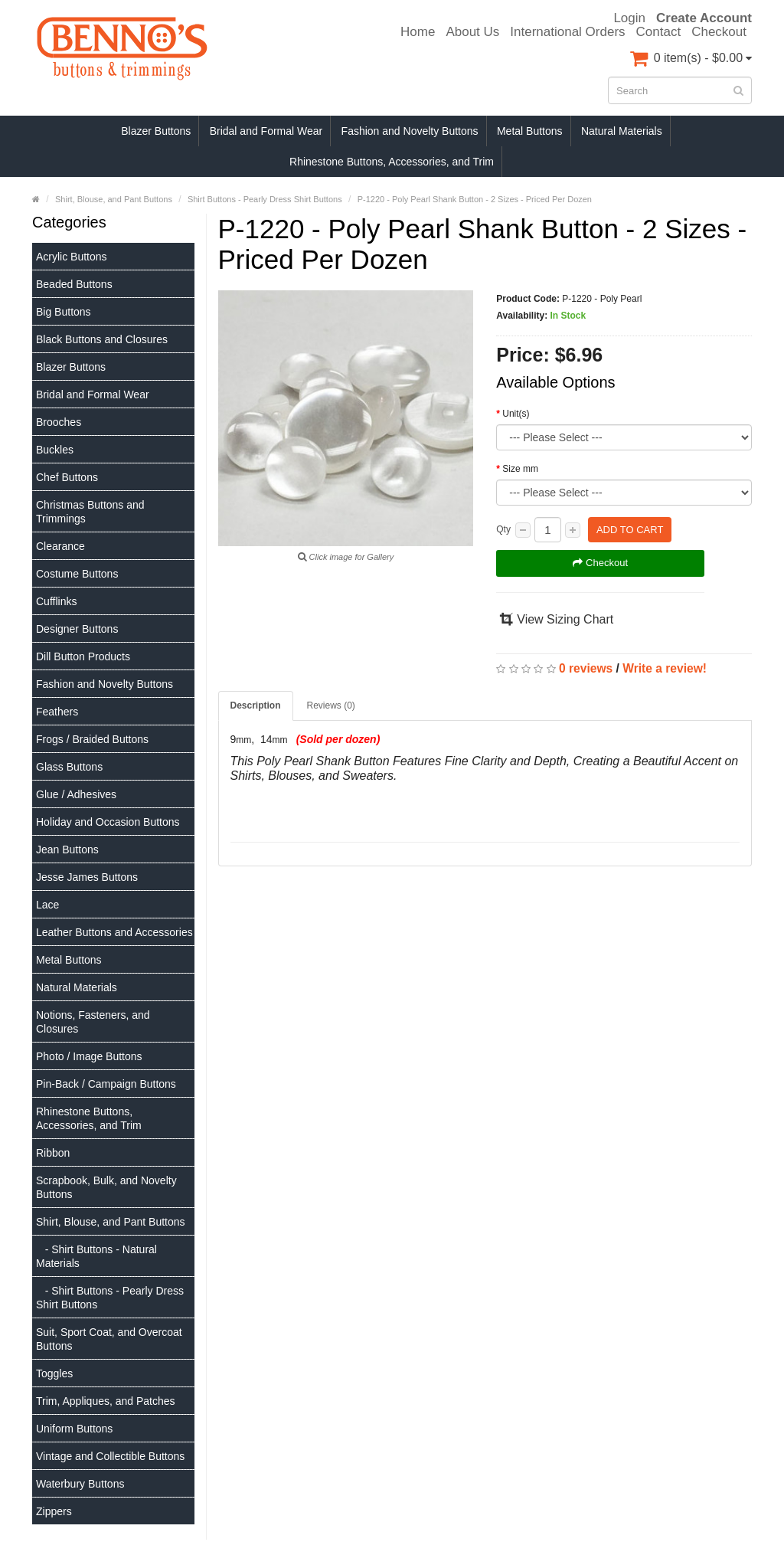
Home (417, 32)
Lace (47, 905)
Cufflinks (56, 601)
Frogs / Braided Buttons (92, 739)
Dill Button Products (83, 656)
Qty (503, 529)
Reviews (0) (331, 705)
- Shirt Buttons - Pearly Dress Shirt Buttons (110, 1298)
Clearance (60, 546)
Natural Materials (621, 131)
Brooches (58, 422)
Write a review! (664, 668)
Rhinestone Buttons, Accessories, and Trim (391, 162)
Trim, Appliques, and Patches (105, 1401)
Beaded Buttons (74, 284)
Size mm (520, 468)
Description (255, 705)
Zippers (54, 1511)
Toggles (54, 1373)
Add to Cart (629, 529)
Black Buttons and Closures (102, 339)
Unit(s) (515, 413)
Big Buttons (63, 312)
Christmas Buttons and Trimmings (90, 512)
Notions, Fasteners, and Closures (93, 1022)
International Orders (567, 32)
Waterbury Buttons (80, 1484)
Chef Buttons (67, 477)
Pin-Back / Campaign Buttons (106, 1084)
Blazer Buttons (156, 131)
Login (629, 18)
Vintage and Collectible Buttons (110, 1456)
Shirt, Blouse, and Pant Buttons (110, 1222)
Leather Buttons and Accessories (114, 932)
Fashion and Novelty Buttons (410, 131)
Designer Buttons (77, 629)
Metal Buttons (530, 131)
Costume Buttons (77, 574)
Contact (658, 32)
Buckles (55, 450)
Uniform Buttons (74, 1428)
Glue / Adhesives (76, 794)
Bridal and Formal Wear (266, 131)
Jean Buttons (67, 849)
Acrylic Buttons (71, 256)
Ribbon (53, 1153)
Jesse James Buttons (87, 877)
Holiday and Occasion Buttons (108, 822)
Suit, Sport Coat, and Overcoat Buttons (109, 1339)
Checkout (718, 32)
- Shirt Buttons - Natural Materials (96, 1256)
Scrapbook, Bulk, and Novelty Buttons (106, 1187)
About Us (472, 32)
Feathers (57, 711)
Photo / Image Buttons (89, 1056)
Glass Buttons (69, 767)
